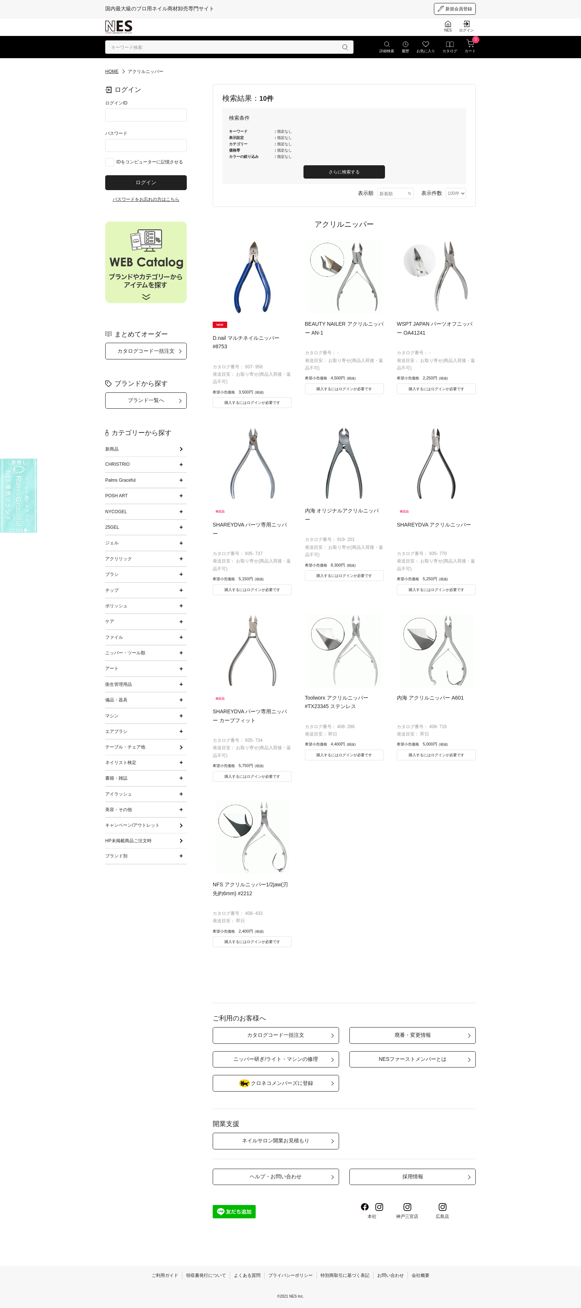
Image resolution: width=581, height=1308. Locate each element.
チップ (112, 590)
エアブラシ (116, 731)
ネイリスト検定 (120, 762)
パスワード (116, 133)
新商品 (112, 449)
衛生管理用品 (118, 684)
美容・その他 (118, 809)
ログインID (116, 103)
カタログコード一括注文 (146, 351)
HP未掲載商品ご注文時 (128, 840)
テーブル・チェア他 (125, 747)
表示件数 (431, 193)
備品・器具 (116, 700)
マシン (112, 715)
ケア (109, 621)
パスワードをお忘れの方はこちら (146, 199)
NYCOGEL (116, 511)
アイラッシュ (118, 794)
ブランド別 (116, 856)
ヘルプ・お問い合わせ (276, 1176)
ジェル (112, 542)
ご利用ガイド (165, 1275)
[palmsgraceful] (18, 496)
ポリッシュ (116, 605)
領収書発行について (206, 1275)
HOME (112, 71)
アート (112, 668)
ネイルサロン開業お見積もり (275, 1140)
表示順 (366, 193)
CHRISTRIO (117, 464)
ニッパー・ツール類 (125, 652)
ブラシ (112, 574)
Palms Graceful (120, 480)
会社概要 (420, 1275)
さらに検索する (344, 172)
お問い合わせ (390, 1275)
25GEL (112, 527)
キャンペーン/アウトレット (132, 825)
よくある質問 (247, 1275)
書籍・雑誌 (116, 778)
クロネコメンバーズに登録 (275, 1083)
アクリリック (118, 558)
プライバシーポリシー (290, 1275)
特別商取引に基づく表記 (345, 1275)
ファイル (114, 637)
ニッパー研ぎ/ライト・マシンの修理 (275, 1059)
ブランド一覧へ (146, 400)
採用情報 (412, 1176)
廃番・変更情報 (413, 1035)
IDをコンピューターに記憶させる (149, 162)
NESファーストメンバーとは (412, 1059)
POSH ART (116, 495)
